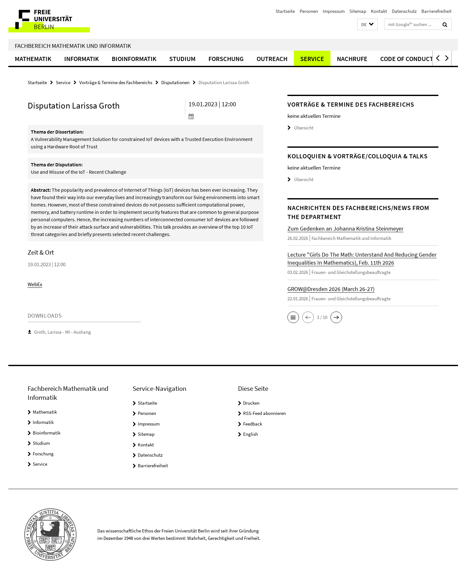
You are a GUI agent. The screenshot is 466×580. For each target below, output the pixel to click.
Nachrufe (352, 59)
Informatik (81, 59)
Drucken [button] (251, 403)
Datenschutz (404, 11)
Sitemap (357, 11)
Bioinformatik (134, 59)
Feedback (252, 424)
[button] (367, 25)
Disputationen (175, 82)
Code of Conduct (406, 59)
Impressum (334, 11)
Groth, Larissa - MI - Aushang (62, 332)
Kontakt (379, 11)
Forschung (226, 59)
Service (312, 59)
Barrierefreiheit (436, 11)
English (250, 434)
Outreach (272, 59)
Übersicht (300, 128)
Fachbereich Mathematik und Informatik (73, 45)
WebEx (35, 284)
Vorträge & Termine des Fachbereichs (115, 82)
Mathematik (33, 59)
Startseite (285, 11)
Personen (309, 11)
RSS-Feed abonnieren (264, 413)
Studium (182, 59)
